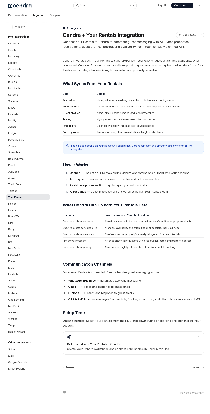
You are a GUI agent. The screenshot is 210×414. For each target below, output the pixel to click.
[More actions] (201, 35)
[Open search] (105, 5)
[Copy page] (187, 35)
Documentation (17, 16)
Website (16, 27)
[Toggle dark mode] (199, 5)
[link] (133, 343)
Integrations (38, 16)
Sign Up (162, 5)
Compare (55, 16)
